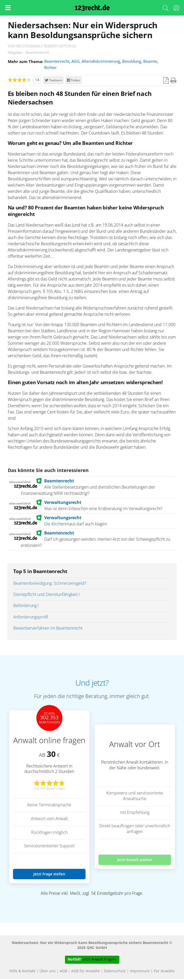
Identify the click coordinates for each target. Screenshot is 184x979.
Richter (50, 68)
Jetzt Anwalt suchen (134, 859)
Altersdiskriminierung (101, 62)
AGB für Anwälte (85, 971)
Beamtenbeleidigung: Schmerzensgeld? (49, 583)
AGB (63, 971)
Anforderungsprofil (30, 617)
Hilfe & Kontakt (22, 971)
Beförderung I (26, 606)
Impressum (140, 971)
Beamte (150, 62)
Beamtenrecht (56, 62)
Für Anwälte (164, 971)
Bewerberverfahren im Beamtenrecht (47, 628)
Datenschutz (115, 971)
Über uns (48, 971)
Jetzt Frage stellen (49, 873)
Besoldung (131, 62)
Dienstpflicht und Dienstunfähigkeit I (46, 595)
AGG (75, 62)
